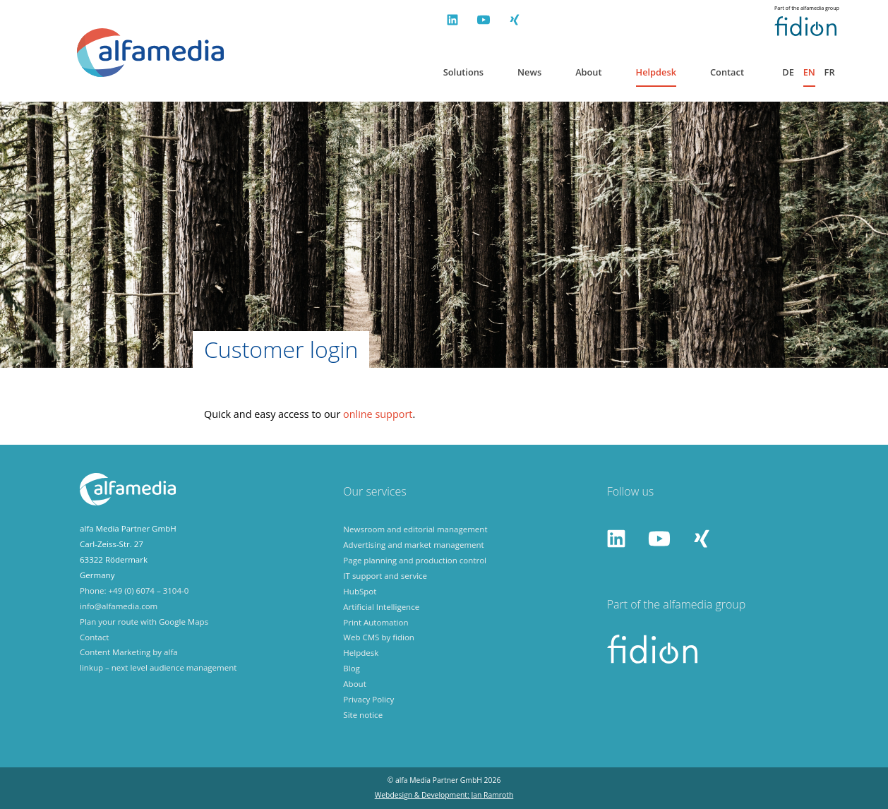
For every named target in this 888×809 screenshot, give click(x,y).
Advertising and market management (413, 544)
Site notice (363, 714)
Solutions (463, 72)
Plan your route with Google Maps (144, 621)
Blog (351, 668)
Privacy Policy (368, 699)
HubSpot (359, 591)
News (529, 72)
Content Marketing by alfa (129, 652)
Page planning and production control (414, 560)
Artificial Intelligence (381, 606)
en (809, 72)
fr (829, 72)
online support (377, 414)
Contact (727, 72)
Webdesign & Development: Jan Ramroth (444, 795)
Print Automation (375, 622)
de (788, 72)
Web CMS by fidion (378, 637)
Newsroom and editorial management (415, 529)
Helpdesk (656, 72)
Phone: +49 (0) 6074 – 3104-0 (134, 590)
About (588, 72)
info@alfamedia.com (118, 606)
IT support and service (385, 575)
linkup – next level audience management (158, 667)
